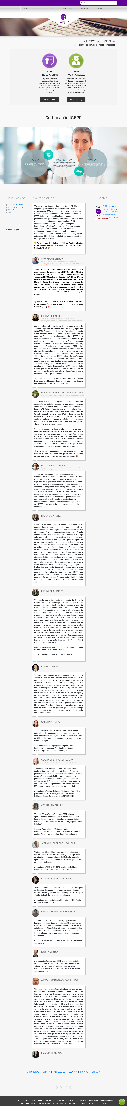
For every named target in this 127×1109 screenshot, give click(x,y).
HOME (26, 9)
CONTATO (99, 9)
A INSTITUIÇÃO (33, 1072)
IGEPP (39, 9)
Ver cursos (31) (76, 100)
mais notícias (103, 219)
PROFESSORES (68, 9)
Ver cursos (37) (49, 100)
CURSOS (52, 9)
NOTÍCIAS (84, 9)
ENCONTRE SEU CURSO (14, 207)
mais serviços (13, 230)
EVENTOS (10, 212)
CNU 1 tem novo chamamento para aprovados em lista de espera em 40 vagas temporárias (110, 211)
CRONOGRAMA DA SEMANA (16, 205)
